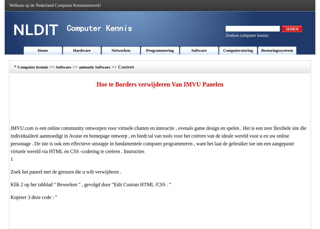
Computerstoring (238, 50)
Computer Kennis (32, 67)
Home (43, 50)
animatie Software (94, 67)
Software (199, 50)
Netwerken (121, 50)
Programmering (160, 50)
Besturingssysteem (277, 50)
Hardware (82, 50)
